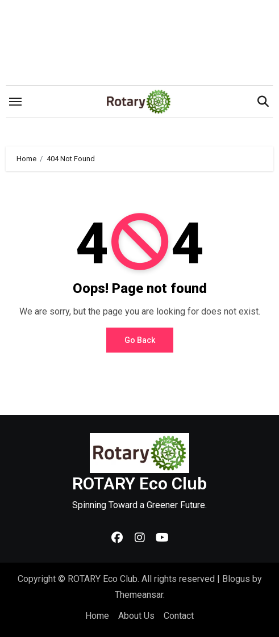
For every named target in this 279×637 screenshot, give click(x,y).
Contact (179, 615)
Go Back (139, 340)
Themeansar (139, 594)
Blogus (236, 578)
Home (97, 615)
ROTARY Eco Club (139, 483)
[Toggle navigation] (15, 101)
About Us (136, 615)
